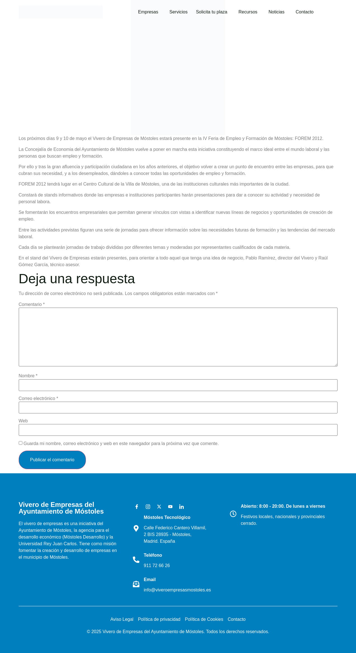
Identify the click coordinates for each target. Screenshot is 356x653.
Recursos (248, 12)
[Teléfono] (136, 559)
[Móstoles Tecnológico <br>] (136, 528)
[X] (157, 507)
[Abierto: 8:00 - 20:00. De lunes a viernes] (233, 514)
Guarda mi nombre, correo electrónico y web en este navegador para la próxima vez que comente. (121, 443)
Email (150, 579)
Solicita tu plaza (211, 12)
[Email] (136, 584)
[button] (149, 12)
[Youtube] (168, 507)
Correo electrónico (38, 398)
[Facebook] (135, 507)
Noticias (276, 12)
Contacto (304, 12)
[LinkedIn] (179, 507)
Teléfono (153, 555)
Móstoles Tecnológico (167, 517)
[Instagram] (146, 507)
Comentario (32, 304)
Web (23, 421)
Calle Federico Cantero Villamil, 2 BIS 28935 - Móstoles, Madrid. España (175, 534)
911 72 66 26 (157, 565)
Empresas (148, 12)
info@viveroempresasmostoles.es (177, 590)
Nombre (28, 376)
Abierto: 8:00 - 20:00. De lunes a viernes (283, 506)
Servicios (178, 12)
